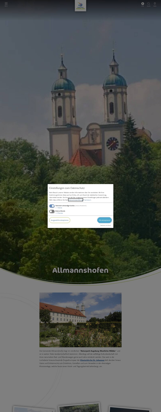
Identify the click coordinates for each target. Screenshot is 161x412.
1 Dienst (58, 208)
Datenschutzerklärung (75, 200)
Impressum (87, 200)
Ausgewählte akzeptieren (60, 220)
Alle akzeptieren (104, 220)
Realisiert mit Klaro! (105, 225)
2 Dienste (59, 213)
